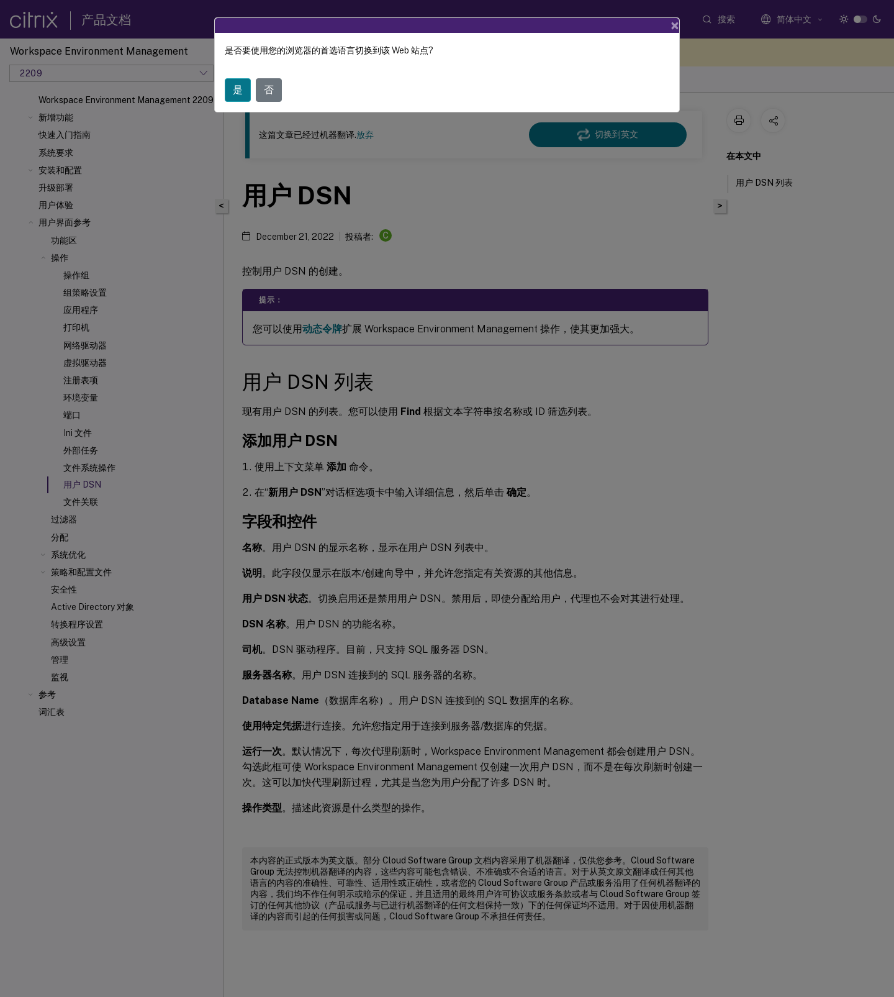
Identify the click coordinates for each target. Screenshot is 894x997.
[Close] (675, 25)
